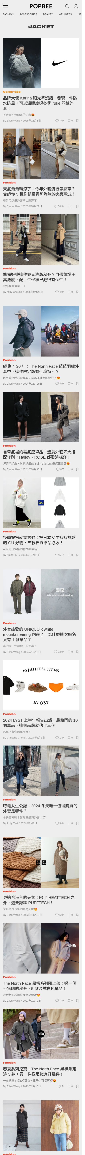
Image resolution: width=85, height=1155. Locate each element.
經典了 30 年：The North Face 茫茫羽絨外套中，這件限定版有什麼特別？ (41, 369)
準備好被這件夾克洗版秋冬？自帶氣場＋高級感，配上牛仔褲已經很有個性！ (39, 277)
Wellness (65, 14)
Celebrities (11, 91)
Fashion (8, 14)
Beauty (48, 14)
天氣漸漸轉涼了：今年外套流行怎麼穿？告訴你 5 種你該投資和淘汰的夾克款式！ (39, 191)
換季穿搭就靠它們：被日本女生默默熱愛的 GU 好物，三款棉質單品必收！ (39, 540)
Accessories (28, 14)
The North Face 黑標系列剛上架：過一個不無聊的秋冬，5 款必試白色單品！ (39, 986)
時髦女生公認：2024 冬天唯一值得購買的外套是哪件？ (40, 808)
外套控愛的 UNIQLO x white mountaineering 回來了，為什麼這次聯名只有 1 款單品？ (39, 634)
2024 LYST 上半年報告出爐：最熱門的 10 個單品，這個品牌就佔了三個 (40, 723)
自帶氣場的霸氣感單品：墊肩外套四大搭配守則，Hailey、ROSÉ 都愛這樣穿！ (39, 454)
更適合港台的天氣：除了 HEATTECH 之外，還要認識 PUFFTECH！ (39, 900)
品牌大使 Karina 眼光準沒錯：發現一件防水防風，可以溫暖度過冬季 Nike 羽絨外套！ (40, 103)
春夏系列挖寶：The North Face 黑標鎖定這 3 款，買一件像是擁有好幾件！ (39, 1071)
